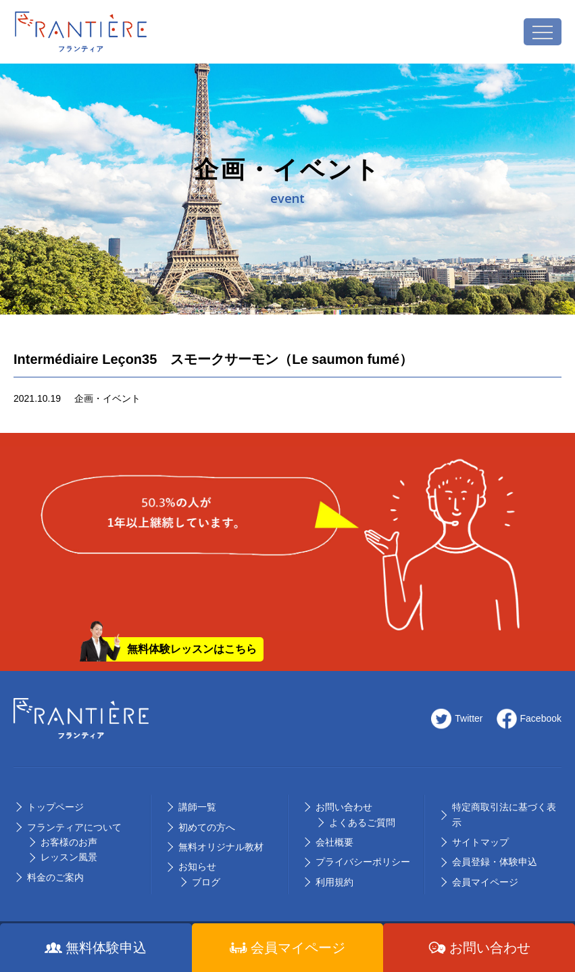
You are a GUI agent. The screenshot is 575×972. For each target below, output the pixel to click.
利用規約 (334, 882)
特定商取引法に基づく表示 (504, 814)
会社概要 (334, 842)
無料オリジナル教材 (221, 846)
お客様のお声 (69, 842)
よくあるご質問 (362, 822)
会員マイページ (485, 882)
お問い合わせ (344, 807)
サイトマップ (480, 842)
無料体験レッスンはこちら (192, 649)
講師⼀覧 (197, 807)
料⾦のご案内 (55, 877)
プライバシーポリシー (363, 861)
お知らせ (197, 866)
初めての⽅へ (206, 827)
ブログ (206, 882)
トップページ (55, 807)
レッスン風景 (69, 857)
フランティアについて (74, 827)
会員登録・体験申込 (494, 861)
